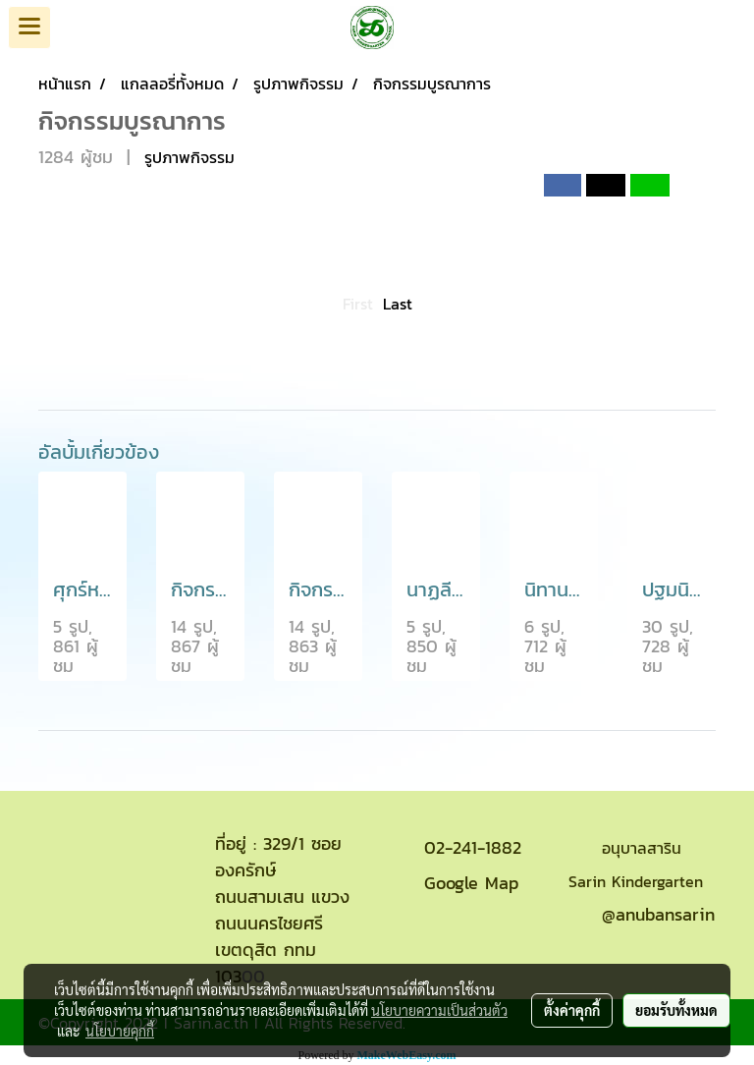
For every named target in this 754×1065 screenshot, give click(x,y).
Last (397, 303)
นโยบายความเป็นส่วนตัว (439, 1010)
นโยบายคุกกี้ (119, 1030)
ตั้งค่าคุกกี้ (572, 1010)
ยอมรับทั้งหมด (676, 1010)
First (358, 303)
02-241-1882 (472, 847)
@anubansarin (658, 914)
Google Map (471, 882)
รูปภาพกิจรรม (189, 157)
